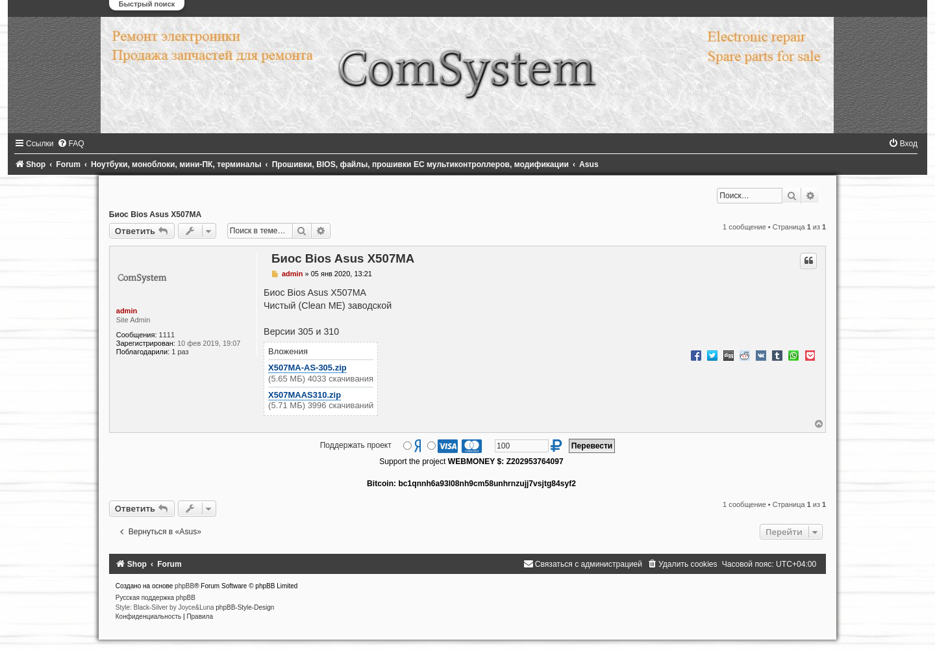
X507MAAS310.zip (304, 395)
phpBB (184, 586)
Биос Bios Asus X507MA (155, 214)
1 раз (179, 352)
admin (126, 311)
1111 (167, 335)
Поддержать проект (356, 445)
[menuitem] (70, 143)
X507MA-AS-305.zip (307, 367)
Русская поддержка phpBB (155, 597)
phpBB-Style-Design (245, 607)
